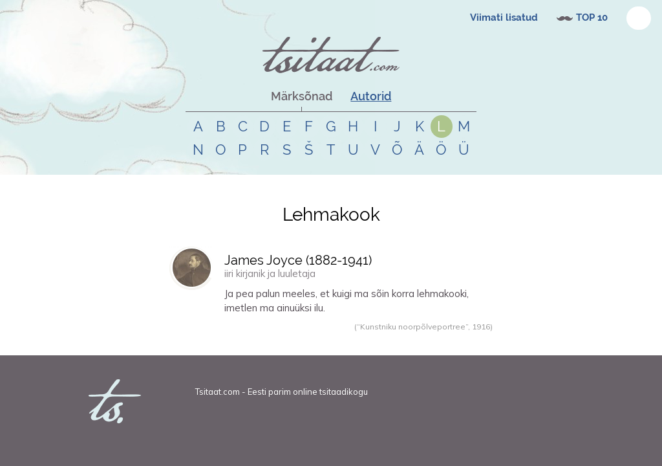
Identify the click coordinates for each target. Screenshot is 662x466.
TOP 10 (592, 17)
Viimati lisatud (504, 17)
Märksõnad (301, 96)
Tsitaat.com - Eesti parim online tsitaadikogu (281, 391)
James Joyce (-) (298, 260)
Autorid (370, 96)
